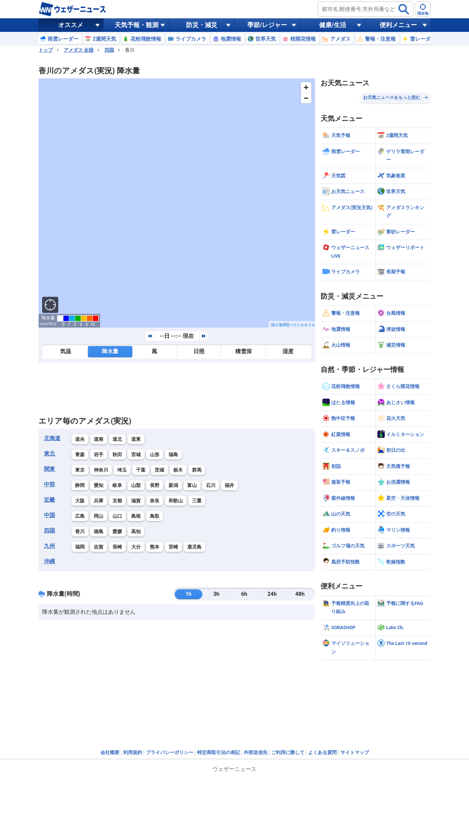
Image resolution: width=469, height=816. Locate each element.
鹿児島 (194, 547)
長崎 (117, 547)
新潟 (173, 485)
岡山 (98, 516)
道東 (136, 439)
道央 (80, 439)
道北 (117, 439)
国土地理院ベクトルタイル (293, 325)
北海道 (52, 438)
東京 (80, 470)
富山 (192, 485)
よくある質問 (322, 752)
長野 (154, 485)
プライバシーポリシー (169, 752)
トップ (45, 50)
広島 (80, 516)
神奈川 (101, 470)
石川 (210, 485)
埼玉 (122, 470)
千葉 (140, 470)
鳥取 (154, 516)
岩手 (98, 454)
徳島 (98, 531)
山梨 (136, 485)
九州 (49, 546)
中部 (49, 484)
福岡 (80, 547)
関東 (49, 469)
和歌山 (176, 500)
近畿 (49, 499)
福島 (173, 454)
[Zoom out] (306, 98)
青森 (80, 454)
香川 (80, 531)
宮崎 (173, 547)
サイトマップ (354, 752)
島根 (136, 516)
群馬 (197, 470)
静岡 (80, 485)
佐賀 (98, 547)
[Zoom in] (306, 87)
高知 (136, 531)
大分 (136, 547)
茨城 (159, 470)
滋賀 (136, 500)
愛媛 (117, 531)
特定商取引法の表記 (218, 752)
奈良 (154, 500)
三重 (197, 500)
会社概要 (109, 752)
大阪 (80, 500)
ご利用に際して (287, 752)
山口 (117, 516)
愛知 (98, 485)
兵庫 (98, 500)
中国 (49, 515)
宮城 (136, 454)
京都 (117, 500)
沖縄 (49, 561)
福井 (229, 485)
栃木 (178, 470)
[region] (176, 203)
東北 (49, 453)
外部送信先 (255, 752)
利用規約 (132, 752)
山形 (154, 454)
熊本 (154, 547)
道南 (98, 439)
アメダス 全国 (78, 50)
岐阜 (117, 485)
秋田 (117, 454)
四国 (109, 50)
